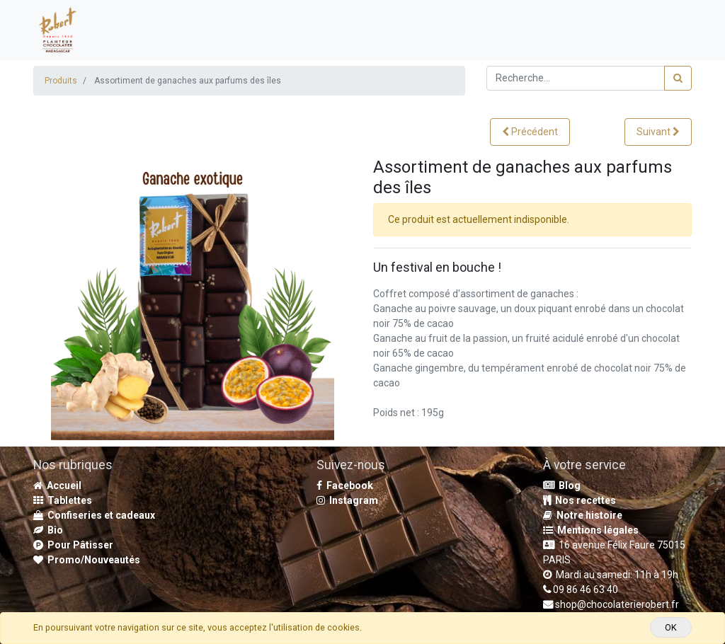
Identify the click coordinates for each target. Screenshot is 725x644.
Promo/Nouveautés (86, 559)
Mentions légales (591, 530)
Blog (562, 485)
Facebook (344, 485)
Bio (48, 530)
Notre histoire (582, 515)
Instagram (347, 500)
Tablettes (62, 500)
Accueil (57, 485)
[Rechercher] (678, 78)
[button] (530, 132)
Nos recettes (579, 500)
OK (671, 627)
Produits (61, 81)
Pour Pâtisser (73, 545)
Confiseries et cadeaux (94, 515)
